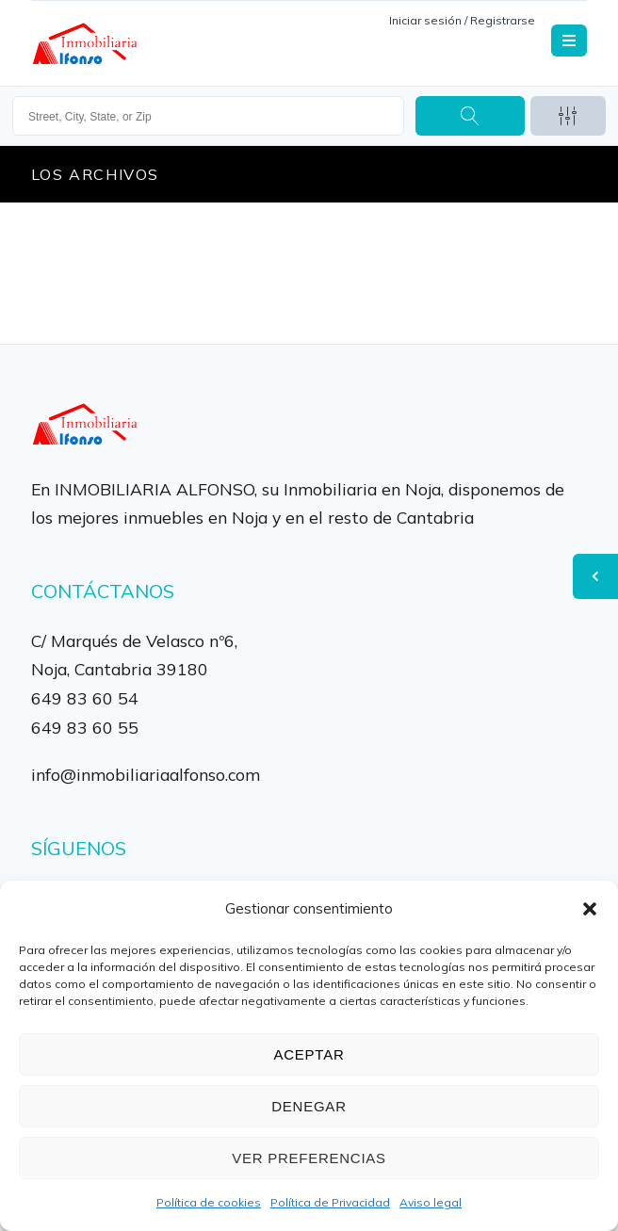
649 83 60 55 (84, 727)
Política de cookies (208, 1202)
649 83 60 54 (84, 698)
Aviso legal (430, 1202)
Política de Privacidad (330, 1202)
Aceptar (309, 1054)
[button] (589, 908)
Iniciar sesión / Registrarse (462, 20)
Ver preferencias (309, 1158)
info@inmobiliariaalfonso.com (145, 774)
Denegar (308, 1106)
